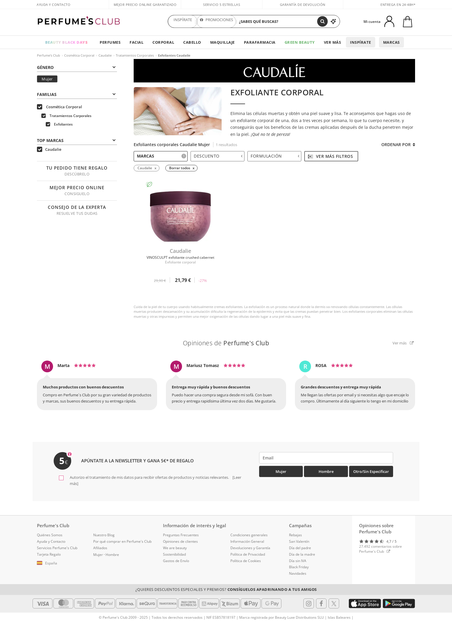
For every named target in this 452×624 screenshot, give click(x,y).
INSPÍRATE (182, 21)
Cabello (192, 42)
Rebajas (295, 534)
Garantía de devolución (302, 4)
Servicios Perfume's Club (57, 547)
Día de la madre (302, 554)
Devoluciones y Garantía (250, 547)
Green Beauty (300, 42)
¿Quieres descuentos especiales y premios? (226, 589)
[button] (60, 563)
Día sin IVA (297, 560)
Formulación (275, 156)
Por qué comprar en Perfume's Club (122, 541)
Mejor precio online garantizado (145, 4)
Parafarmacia (260, 42)
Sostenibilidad (174, 554)
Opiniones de (226, 343)
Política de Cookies (245, 560)
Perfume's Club (48, 55)
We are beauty (175, 547)
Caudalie (105, 55)
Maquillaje (222, 42)
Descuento (218, 156)
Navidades (297, 573)
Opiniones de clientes (180, 541)
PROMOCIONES (216, 21)
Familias (76, 94)
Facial (136, 42)
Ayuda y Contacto (53, 4)
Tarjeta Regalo (49, 554)
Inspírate (360, 42)
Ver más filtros (330, 156)
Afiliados (100, 547)
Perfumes (110, 42)
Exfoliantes (59, 124)
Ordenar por (398, 144)
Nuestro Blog (104, 534)
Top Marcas (76, 140)
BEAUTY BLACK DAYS (66, 42)
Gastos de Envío (176, 560)
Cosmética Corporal (79, 55)
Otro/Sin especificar (371, 471)
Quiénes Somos (49, 534)
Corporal (163, 42)
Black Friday (299, 566)
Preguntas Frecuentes (181, 534)
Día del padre (300, 547)
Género (76, 67)
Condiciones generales (249, 534)
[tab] (77, 67)
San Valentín (299, 541)
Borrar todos (179, 167)
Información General (247, 541)
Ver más (332, 42)
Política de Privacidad (247, 554)
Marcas (391, 42)
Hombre (326, 471)
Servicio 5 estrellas (221, 4)
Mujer (47, 79)
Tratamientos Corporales (135, 55)
